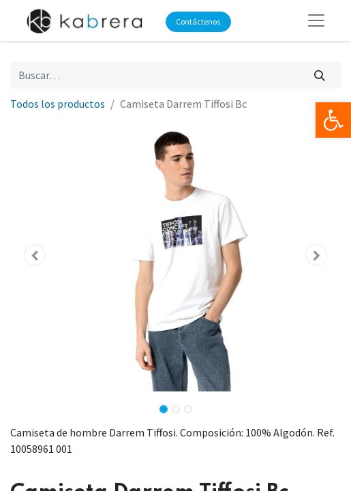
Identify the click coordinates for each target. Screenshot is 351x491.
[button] (35, 255)
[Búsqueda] (320, 75)
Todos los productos (57, 103)
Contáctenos (198, 21)
